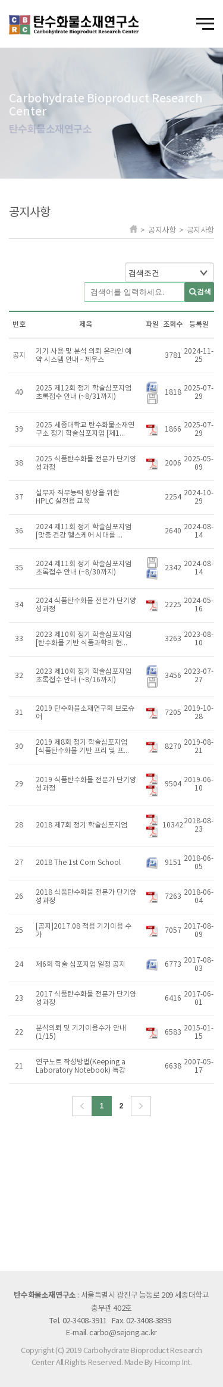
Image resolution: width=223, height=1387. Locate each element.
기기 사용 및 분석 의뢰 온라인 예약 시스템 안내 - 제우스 (83, 356)
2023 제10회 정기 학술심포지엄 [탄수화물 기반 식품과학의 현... (83, 639)
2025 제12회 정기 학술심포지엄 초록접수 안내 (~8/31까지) (83, 393)
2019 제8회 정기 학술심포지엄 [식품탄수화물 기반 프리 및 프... (82, 747)
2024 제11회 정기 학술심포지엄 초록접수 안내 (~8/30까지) (83, 568)
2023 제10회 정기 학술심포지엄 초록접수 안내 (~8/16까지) (83, 676)
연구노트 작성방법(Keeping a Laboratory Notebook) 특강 (80, 1066)
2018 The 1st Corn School (78, 863)
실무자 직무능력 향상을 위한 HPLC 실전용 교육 (78, 497)
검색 (204, 292)
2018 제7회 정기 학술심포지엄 (81, 825)
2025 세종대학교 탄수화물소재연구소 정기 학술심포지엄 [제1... (85, 429)
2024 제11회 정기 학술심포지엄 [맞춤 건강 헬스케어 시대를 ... (83, 531)
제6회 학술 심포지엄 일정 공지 (80, 965)
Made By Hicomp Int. (158, 1362)
